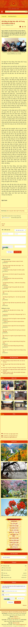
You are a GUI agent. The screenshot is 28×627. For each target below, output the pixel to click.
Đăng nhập (17, 602)
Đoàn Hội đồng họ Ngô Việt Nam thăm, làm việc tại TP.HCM (14, 361)
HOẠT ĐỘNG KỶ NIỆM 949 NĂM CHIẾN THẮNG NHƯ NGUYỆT (14, 370)
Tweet (3, 225)
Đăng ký (24, 605)
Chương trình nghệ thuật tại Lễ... (10, 437)
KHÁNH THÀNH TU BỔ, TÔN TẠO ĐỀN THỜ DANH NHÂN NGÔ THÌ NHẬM (14, 373)
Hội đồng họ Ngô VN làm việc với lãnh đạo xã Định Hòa (14, 365)
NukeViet (10, 626)
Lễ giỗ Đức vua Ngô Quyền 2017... (10, 435)
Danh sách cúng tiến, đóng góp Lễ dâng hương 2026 (14, 367)
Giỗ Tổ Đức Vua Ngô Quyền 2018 (10, 433)
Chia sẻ (3, 223)
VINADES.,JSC (21, 626)
